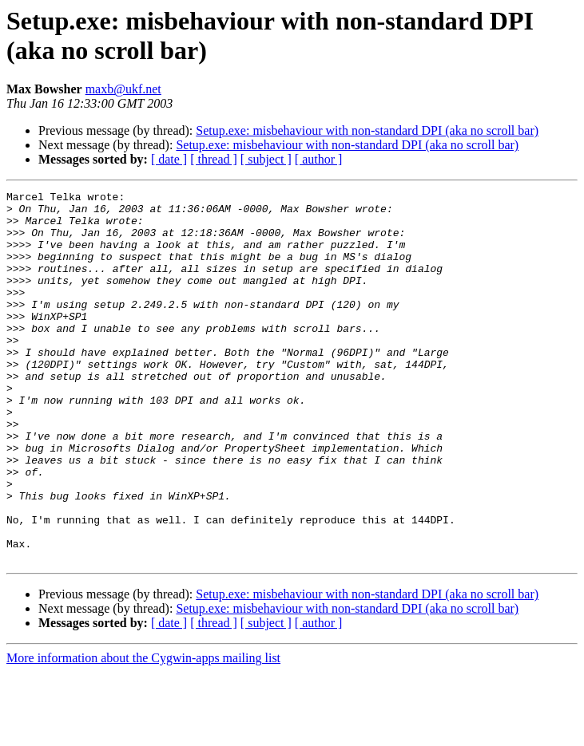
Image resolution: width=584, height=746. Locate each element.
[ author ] (319, 159)
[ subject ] (266, 159)
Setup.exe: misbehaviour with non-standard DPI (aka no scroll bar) (367, 130)
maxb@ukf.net (123, 89)
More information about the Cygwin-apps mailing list (143, 732)
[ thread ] (213, 159)
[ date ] (169, 159)
